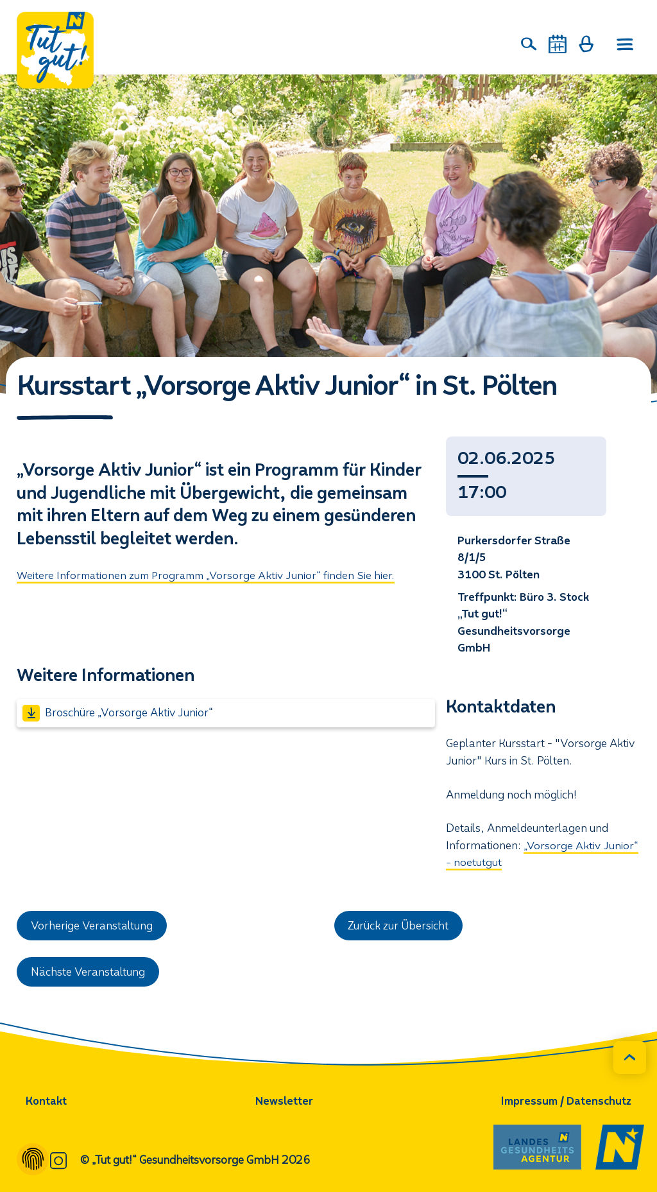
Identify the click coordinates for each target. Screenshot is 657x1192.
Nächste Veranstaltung (88, 972)
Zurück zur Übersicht (398, 926)
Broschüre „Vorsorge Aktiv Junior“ (117, 713)
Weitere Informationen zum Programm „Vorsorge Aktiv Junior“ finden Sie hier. (209, 575)
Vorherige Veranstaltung (93, 926)
